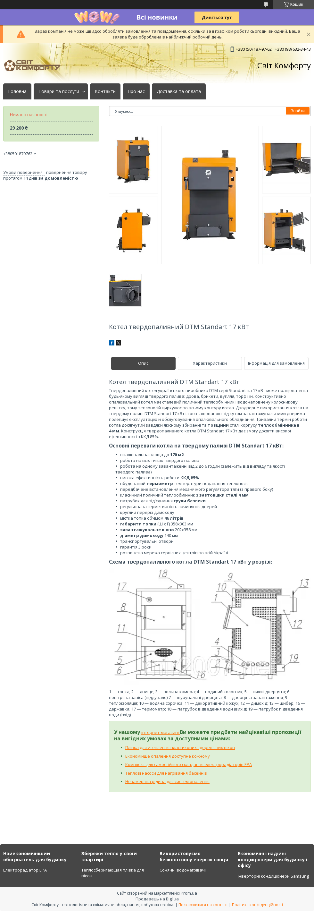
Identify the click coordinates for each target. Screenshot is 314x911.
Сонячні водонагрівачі (183, 870)
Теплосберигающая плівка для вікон (112, 873)
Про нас (136, 91)
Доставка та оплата (179, 91)
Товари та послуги (58, 91)
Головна (17, 91)
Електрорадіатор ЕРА (25, 870)
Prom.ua (189, 893)
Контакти (105, 91)
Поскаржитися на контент (203, 904)
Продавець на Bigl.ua (157, 899)
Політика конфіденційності (257, 904)
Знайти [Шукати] (298, 110)
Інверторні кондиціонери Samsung (273, 876)
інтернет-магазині (160, 732)
